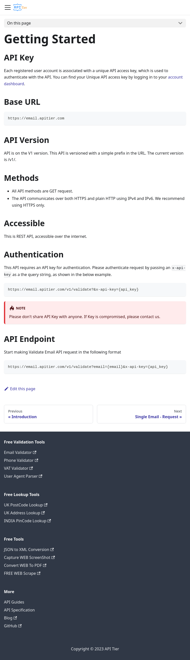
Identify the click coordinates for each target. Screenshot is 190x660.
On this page (19, 23)
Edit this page (19, 388)
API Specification (19, 610)
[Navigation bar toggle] (7, 7)
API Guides (14, 602)
